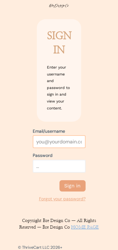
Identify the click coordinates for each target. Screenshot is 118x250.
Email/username (49, 131)
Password (43, 155)
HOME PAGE (85, 227)
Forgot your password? (62, 199)
